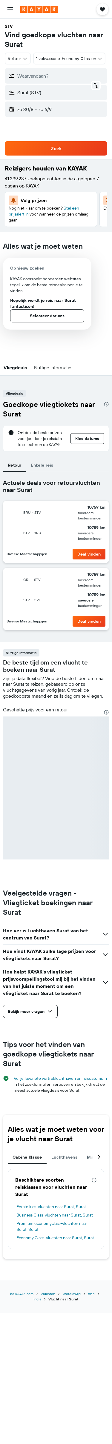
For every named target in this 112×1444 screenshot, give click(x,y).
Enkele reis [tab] (42, 465)
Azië (91, 1293)
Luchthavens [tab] (64, 1157)
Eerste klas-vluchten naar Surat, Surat (51, 1206)
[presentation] (106, 404)
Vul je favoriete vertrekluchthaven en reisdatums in (60, 1078)
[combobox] (18, 58)
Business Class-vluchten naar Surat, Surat (54, 1215)
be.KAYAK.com (21, 1293)
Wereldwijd (71, 1293)
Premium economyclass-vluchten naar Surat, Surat (51, 1226)
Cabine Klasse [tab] (27, 1157)
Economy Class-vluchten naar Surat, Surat (55, 1237)
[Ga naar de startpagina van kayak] (39, 9)
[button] (10, 9)
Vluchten (48, 1293)
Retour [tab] (14, 465)
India (37, 1299)
